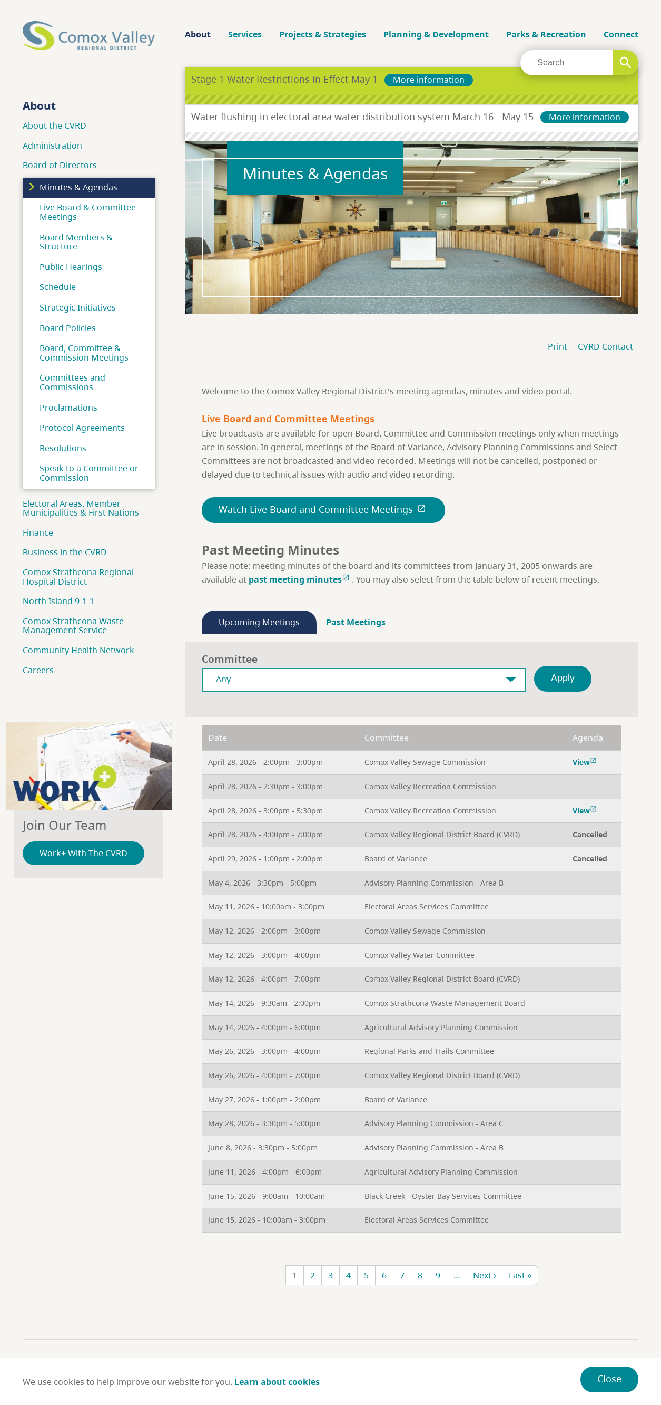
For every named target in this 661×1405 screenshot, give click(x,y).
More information (429, 79)
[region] (411, 979)
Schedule (58, 287)
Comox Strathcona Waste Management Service (73, 625)
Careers (38, 670)
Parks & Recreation (546, 34)
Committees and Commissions (72, 382)
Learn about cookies (277, 1382)
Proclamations (68, 407)
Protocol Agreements (82, 427)
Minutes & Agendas (78, 187)
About (198, 34)
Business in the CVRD (65, 552)
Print (557, 346)
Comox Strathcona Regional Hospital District (78, 576)
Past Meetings (356, 622)
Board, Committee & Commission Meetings (84, 352)
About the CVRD (54, 125)
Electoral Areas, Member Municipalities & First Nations (81, 508)
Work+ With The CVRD (83, 853)
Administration (52, 145)
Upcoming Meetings (259, 622)
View (586, 762)
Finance (38, 532)
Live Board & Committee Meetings (88, 211)
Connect (621, 34)
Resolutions (63, 448)
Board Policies (68, 328)
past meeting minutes (300, 579)
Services (245, 34)
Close (609, 1378)
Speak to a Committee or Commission (89, 472)
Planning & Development (436, 34)
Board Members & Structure (76, 242)
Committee (230, 658)
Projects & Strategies (322, 34)
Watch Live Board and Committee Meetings (323, 509)
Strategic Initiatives (78, 307)
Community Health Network (78, 650)
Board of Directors (60, 165)
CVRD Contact (605, 346)
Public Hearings (71, 267)
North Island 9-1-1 (58, 601)
